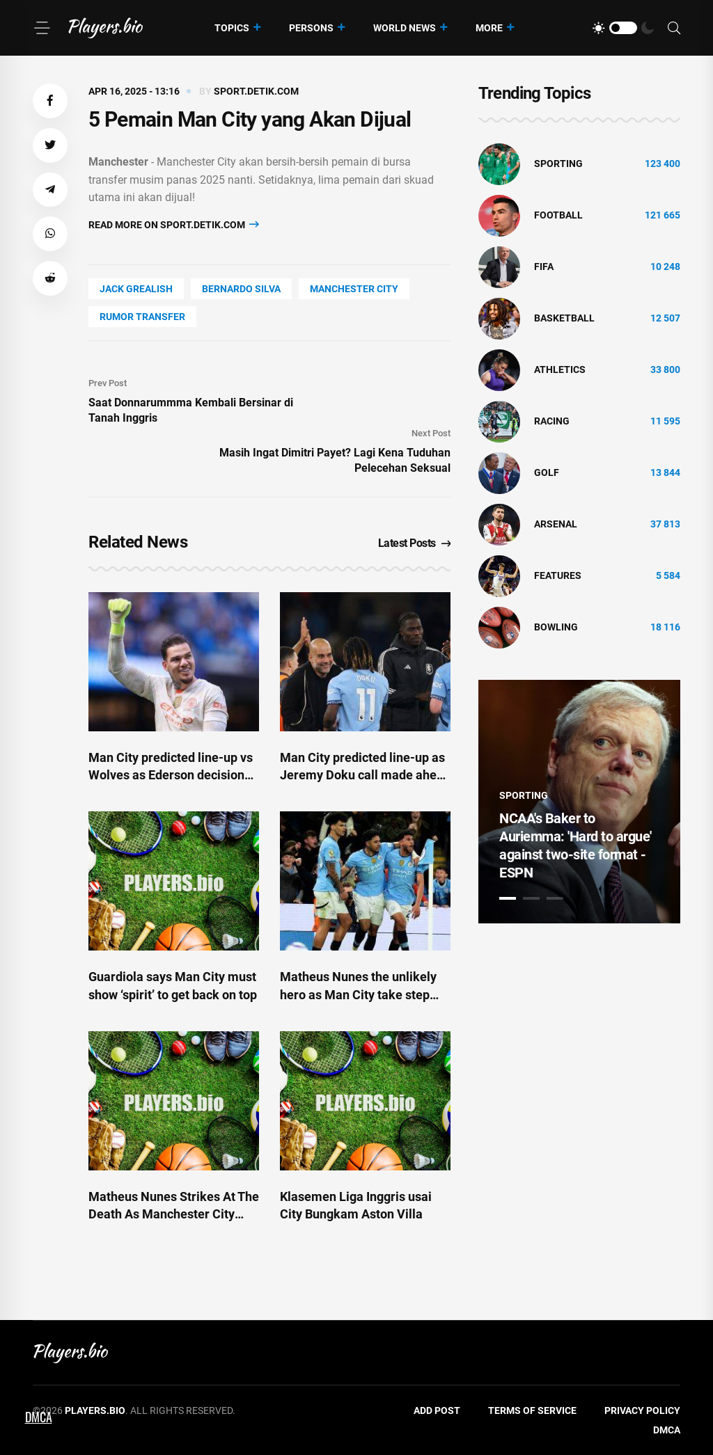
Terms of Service (532, 1410)
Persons (311, 27)
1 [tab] (507, 898)
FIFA (544, 266)
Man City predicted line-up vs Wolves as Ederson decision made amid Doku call (170, 775)
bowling (556, 627)
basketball (564, 318)
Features (557, 575)
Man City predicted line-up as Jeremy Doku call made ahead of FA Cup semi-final (365, 775)
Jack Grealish (136, 288)
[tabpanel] (579, 801)
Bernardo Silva (241, 288)
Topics (231, 27)
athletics (560, 369)
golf (546, 472)
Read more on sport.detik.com (173, 224)
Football (558, 215)
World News (404, 27)
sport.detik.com (256, 91)
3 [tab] (555, 898)
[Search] (674, 28)
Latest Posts (414, 543)
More (489, 27)
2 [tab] (531, 898)
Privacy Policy (642, 1410)
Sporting (558, 163)
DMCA (666, 1430)
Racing (552, 421)
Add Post (437, 1410)
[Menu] (42, 28)
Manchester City (354, 288)
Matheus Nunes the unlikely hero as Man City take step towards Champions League (358, 994)
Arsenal (555, 524)
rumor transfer (142, 316)
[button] (50, 101)
